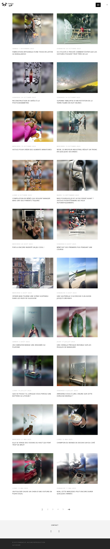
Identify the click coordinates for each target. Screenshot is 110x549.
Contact (54, 525)
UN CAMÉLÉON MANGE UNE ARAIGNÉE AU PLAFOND (28, 346)
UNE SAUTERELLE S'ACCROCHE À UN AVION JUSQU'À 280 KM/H (74, 297)
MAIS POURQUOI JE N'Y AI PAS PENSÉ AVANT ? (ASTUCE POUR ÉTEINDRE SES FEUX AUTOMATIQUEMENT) (75, 201)
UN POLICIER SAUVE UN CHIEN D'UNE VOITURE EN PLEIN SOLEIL (32, 493)
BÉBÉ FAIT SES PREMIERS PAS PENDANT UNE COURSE (74, 249)
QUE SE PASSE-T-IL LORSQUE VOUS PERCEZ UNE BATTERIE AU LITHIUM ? (31, 395)
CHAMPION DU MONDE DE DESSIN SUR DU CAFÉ (76, 443)
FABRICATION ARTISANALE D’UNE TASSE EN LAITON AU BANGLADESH (32, 53)
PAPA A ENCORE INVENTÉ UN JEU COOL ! (28, 248)
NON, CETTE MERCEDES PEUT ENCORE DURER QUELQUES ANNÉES (75, 493)
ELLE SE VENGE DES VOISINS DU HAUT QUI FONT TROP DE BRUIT (31, 444)
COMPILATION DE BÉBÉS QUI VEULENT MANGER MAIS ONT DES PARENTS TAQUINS (31, 200)
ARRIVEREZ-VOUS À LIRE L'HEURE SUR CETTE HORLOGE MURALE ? (74, 395)
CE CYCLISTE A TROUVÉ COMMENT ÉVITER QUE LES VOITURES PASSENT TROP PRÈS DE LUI (77, 53)
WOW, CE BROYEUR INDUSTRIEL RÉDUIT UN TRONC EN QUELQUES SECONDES (77, 151)
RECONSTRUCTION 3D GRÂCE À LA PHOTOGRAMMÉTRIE (26, 102)
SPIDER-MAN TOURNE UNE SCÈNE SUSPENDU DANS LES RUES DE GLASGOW (30, 297)
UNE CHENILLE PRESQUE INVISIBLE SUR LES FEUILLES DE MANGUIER (74, 346)
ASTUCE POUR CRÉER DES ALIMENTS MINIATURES (32, 150)
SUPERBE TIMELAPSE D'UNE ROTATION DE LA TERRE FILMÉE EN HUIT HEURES (75, 102)
